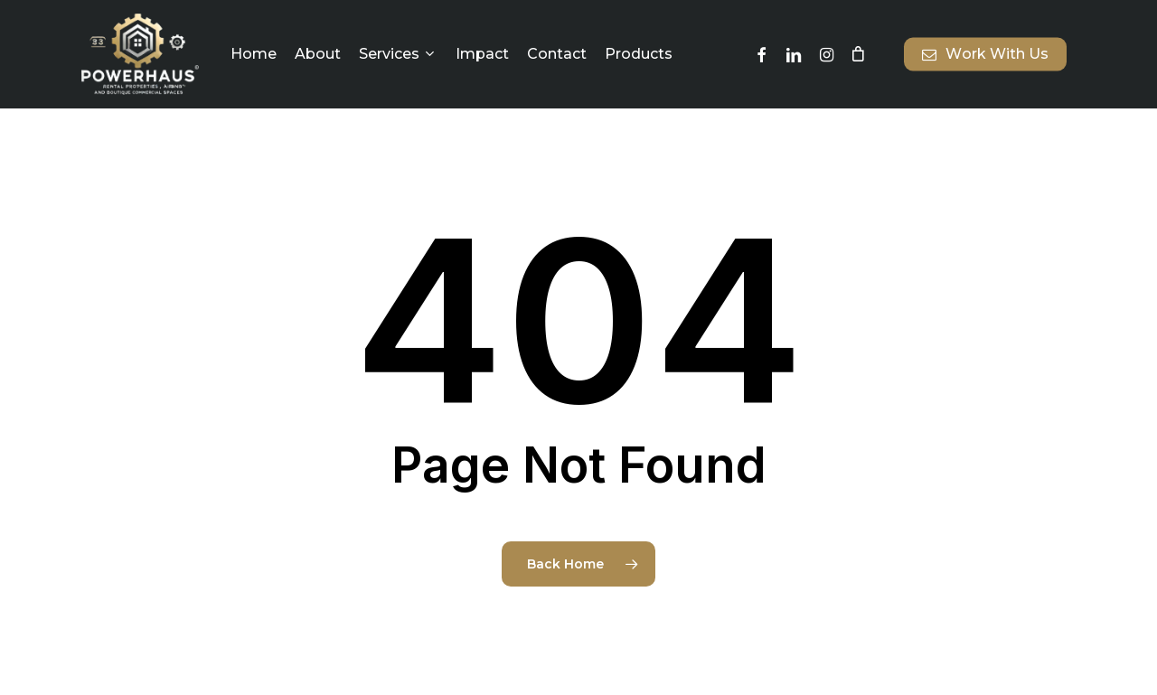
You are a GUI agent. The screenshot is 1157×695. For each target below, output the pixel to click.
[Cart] (858, 54)
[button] (1123, 9)
